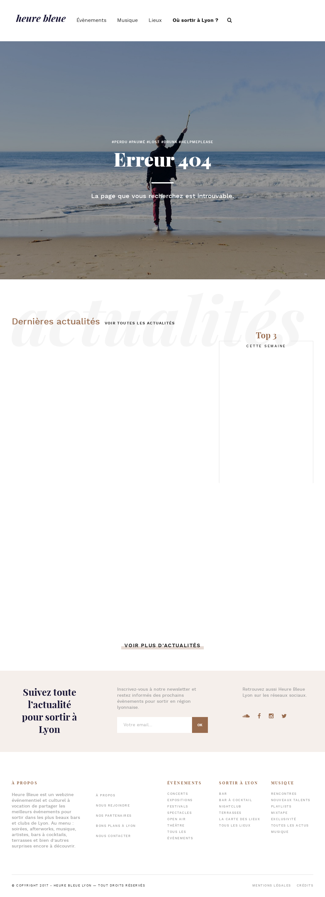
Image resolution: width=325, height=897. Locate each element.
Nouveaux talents (290, 800)
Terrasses (230, 813)
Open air (176, 819)
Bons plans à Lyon (116, 826)
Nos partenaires (114, 816)
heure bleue (41, 18)
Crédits (305, 886)
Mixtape (279, 813)
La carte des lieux (239, 819)
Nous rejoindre (113, 806)
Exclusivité (283, 819)
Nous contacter (113, 836)
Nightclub (230, 807)
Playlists (281, 807)
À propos (105, 796)
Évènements (91, 20)
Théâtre (176, 826)
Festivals (177, 807)
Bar (223, 794)
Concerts (177, 794)
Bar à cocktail (235, 800)
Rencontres (284, 794)
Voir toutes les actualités (140, 323)
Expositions (180, 800)
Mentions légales (271, 886)
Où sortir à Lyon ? (195, 20)
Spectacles (179, 813)
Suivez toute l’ (49, 710)
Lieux (155, 20)
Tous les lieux (234, 826)
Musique (127, 20)
